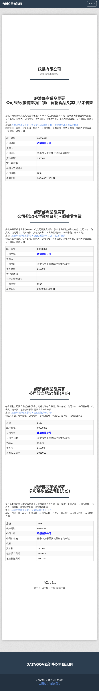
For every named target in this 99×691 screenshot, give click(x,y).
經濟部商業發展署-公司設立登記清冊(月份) (32, 412)
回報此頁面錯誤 (49, 683)
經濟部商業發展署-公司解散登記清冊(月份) (32, 510)
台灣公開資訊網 (12, 4)
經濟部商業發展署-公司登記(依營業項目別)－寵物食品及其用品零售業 (45, 125)
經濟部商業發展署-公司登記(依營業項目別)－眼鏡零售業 (38, 235)
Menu (93, 4)
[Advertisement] (49, 39)
